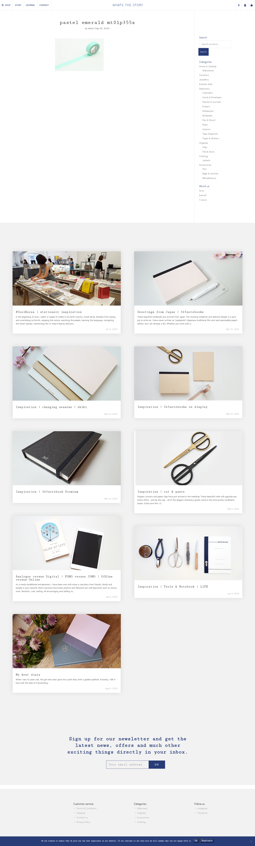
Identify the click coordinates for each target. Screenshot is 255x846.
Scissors (206, 129)
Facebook (203, 813)
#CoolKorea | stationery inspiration (49, 312)
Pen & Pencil (208, 120)
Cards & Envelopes (211, 97)
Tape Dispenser (210, 134)
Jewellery (204, 79)
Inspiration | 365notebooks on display (172, 407)
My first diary (28, 674)
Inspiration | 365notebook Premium (47, 491)
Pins (204, 169)
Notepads (207, 115)
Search (203, 52)
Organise (203, 143)
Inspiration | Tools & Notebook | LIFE (172, 586)
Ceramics (204, 75)
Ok (196, 840)
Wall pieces (208, 70)
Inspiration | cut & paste (161, 491)
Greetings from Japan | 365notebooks (170, 312)
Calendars (207, 92)
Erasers (206, 106)
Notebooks (208, 111)
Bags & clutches (210, 173)
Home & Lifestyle (207, 66)
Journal (30, 5)
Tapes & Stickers (210, 138)
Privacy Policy (83, 822)
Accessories (205, 165)
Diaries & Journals (211, 102)
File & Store (208, 151)
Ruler (205, 124)
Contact (44, 5)
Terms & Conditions (86, 808)
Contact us (82, 817)
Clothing (203, 156)
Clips (204, 147)
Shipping (81, 813)
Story (18, 5)
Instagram (203, 808)
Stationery (204, 88)
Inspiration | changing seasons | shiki (51, 407)
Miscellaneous (209, 178)
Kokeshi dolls (205, 84)
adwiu (91, 28)
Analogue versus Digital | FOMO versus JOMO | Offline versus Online (64, 578)
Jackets (206, 160)
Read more (207, 840)
